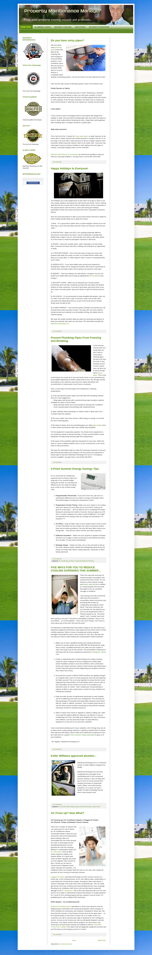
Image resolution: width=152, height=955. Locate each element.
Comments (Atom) (66, 944)
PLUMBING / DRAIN (43, 27)
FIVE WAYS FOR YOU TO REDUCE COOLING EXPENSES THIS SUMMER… (76, 569)
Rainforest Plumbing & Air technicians (64, 154)
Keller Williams (70, 806)
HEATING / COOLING (63, 27)
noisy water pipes (81, 136)
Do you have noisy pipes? (67, 40)
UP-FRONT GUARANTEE (99, 27)
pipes (77, 806)
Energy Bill (78, 561)
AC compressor (67, 890)
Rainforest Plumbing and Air (61, 906)
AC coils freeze (56, 852)
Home (74, 940)
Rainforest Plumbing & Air (60, 324)
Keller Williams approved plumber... (73, 755)
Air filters (71, 561)
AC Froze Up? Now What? (67, 813)
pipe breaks (97, 425)
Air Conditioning (63, 561)
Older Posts (102, 940)
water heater (96, 806)
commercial (62, 806)
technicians (88, 806)
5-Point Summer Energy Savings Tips (75, 468)
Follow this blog (33, 183)
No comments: (57, 162)
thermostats (93, 276)
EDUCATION (80, 27)
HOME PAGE (26, 27)
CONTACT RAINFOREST (31, 31)
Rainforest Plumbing (88, 561)
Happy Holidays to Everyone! (69, 168)
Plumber (82, 806)
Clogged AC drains (57, 877)
